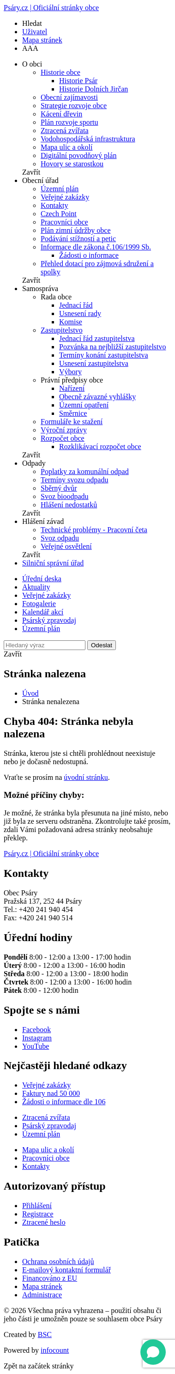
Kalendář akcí (42, 612)
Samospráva (40, 288)
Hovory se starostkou (72, 164)
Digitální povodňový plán (78, 155)
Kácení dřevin (61, 114)
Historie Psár (78, 81)
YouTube (35, 1046)
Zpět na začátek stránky (38, 1366)
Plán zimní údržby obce (76, 230)
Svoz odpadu (60, 538)
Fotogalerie (39, 604)
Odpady (34, 463)
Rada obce (56, 297)
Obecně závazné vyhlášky (97, 397)
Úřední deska (41, 579)
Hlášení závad (43, 521)
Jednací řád (75, 305)
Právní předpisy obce (72, 380)
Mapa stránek (42, 40)
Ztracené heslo (44, 1222)
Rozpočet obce (62, 438)
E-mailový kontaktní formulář (66, 1270)
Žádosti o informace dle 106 (63, 1102)
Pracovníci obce (64, 222)
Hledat (32, 23)
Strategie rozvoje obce (74, 105)
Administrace (42, 1295)
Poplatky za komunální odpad (85, 471)
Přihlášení (37, 1206)
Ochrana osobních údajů (58, 1261)
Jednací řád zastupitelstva (97, 338)
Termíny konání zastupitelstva (103, 355)
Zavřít (31, 172)
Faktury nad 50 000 (51, 1093)
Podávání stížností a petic (78, 239)
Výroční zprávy (64, 430)
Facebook (36, 1030)
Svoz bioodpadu (65, 496)
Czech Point (59, 214)
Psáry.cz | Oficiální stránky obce (51, 8)
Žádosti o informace (89, 255)
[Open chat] (153, 1352)
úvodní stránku (86, 777)
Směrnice (73, 413)
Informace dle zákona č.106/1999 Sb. (96, 247)
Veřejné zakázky (65, 197)
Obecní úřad (40, 180)
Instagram (37, 1038)
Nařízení (71, 388)
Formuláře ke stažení (72, 422)
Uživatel (34, 32)
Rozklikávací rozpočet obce (100, 446)
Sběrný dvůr (59, 488)
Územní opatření (84, 405)
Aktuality (36, 587)
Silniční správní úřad (53, 563)
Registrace (38, 1214)
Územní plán (59, 189)
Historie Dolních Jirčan (93, 89)
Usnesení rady (80, 313)
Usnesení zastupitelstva (93, 363)
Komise (70, 322)
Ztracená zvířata (64, 130)
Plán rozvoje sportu (69, 122)
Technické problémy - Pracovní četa (94, 530)
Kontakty (54, 205)
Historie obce (60, 72)
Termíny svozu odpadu (74, 480)
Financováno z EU (49, 1278)
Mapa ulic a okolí (66, 147)
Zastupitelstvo (62, 330)
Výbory (70, 372)
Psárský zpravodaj (49, 620)
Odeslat (101, 645)
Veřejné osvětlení (66, 546)
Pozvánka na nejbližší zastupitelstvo (112, 347)
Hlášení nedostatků (69, 505)
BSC (45, 1334)
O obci (32, 64)
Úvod (30, 693)
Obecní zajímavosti (69, 97)
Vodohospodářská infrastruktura (88, 139)
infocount (55, 1350)
